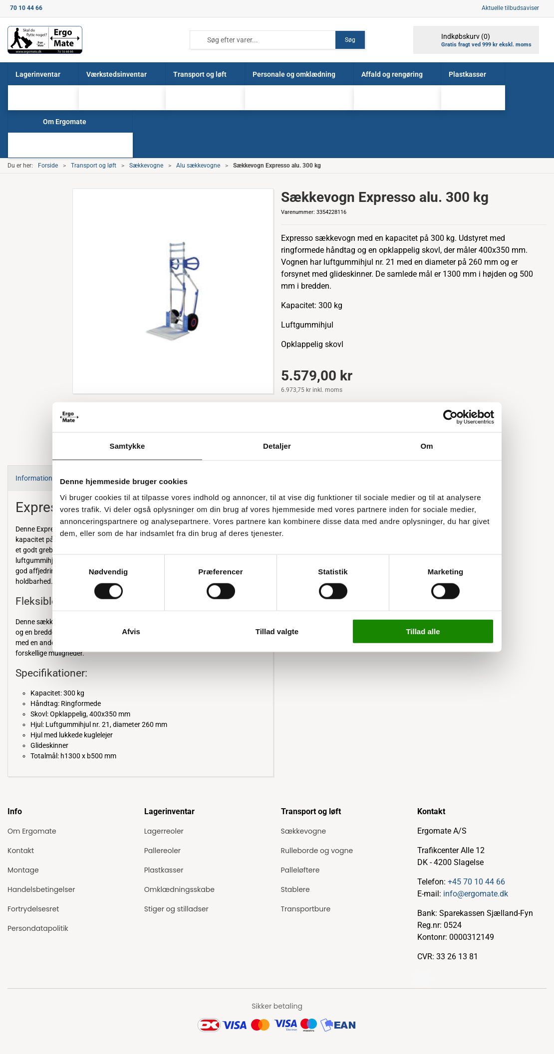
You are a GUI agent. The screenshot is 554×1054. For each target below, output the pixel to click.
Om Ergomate (31, 831)
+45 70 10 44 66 (476, 881)
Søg (350, 39)
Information (33, 478)
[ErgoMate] (44, 40)
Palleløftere (300, 870)
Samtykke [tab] (127, 446)
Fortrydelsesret (33, 909)
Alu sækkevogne (198, 165)
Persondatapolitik (37, 928)
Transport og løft (93, 165)
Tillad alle (423, 631)
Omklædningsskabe (179, 889)
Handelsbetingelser (41, 889)
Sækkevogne (146, 165)
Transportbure (306, 909)
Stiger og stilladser (176, 909)
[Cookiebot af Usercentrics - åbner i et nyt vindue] (450, 417)
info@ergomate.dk (475, 893)
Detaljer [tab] (277, 446)
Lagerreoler (164, 831)
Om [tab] (426, 446)
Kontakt (20, 851)
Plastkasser (164, 870)
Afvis (131, 631)
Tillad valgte (277, 631)
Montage (23, 870)
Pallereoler (162, 851)
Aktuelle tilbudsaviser (510, 7)
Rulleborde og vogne (317, 851)
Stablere (295, 889)
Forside (48, 165)
